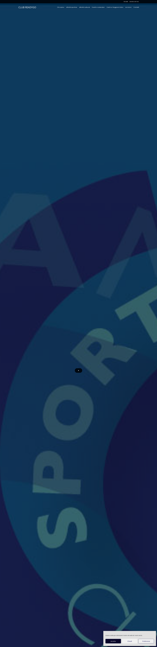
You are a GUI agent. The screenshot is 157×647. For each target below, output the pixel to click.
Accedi (126, 1)
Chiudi (129, 641)
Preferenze (146, 641)
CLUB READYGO (27, 7)
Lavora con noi (134, 1)
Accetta (113, 641)
